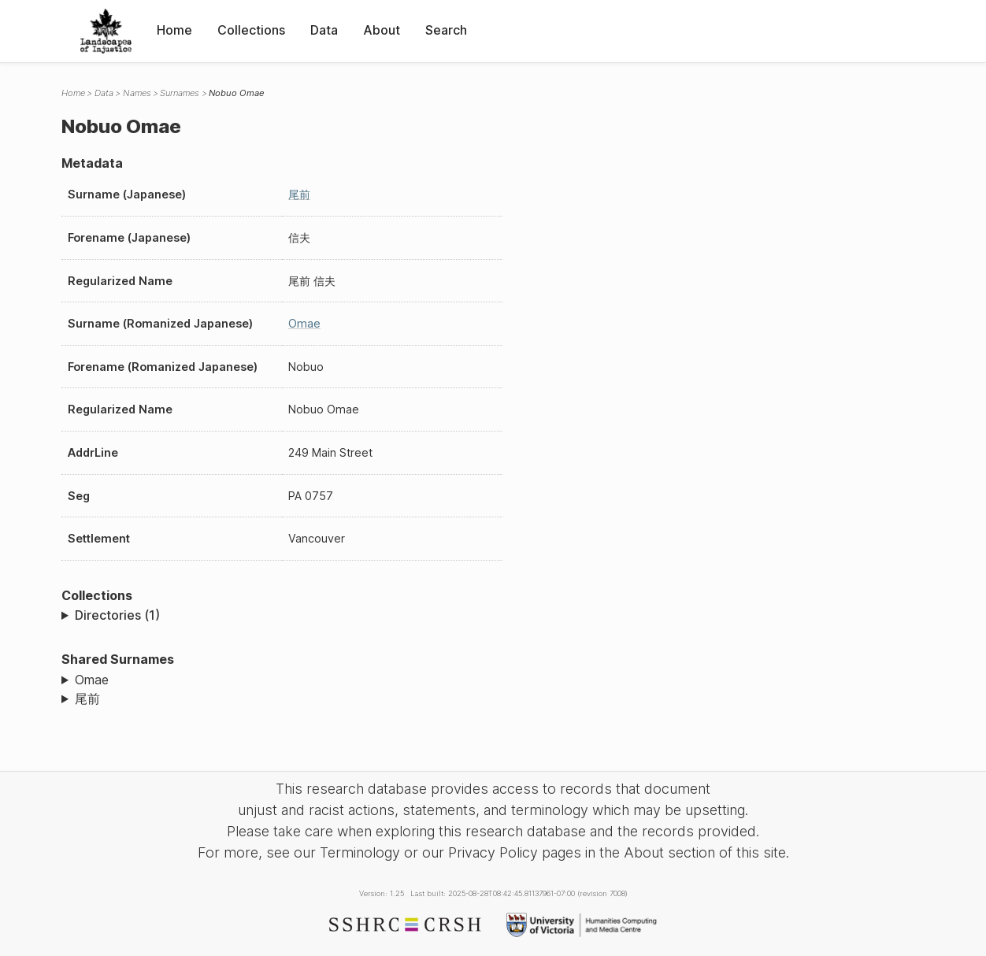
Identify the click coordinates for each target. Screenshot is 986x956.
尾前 (299, 194)
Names (137, 92)
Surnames (179, 92)
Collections (251, 30)
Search (446, 30)
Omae (304, 323)
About (381, 30)
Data (324, 30)
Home (174, 30)
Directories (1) (117, 615)
